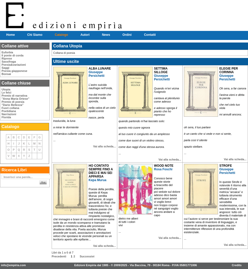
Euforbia (7, 52)
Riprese (7, 58)
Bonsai (6, 73)
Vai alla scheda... (104, 146)
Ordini (126, 35)
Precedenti (59, 256)
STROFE (225, 165)
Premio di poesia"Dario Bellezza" (13, 103)
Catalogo (61, 35)
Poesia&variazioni (14, 64)
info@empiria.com (13, 265)
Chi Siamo (34, 35)
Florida (6, 117)
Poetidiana (9, 111)
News (106, 35)
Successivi (87, 256)
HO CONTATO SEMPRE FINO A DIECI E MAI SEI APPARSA (101, 171)
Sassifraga (9, 61)
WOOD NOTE (163, 165)
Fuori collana (10, 108)
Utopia (6, 89)
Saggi (5, 67)
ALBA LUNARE (100, 68)
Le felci (6, 92)
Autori (84, 35)
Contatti (150, 35)
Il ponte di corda (13, 55)
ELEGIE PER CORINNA (228, 70)
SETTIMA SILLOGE (161, 70)
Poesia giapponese (14, 70)
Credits (237, 265)
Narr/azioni (9, 114)
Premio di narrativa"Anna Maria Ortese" (15, 97)
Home (10, 35)
